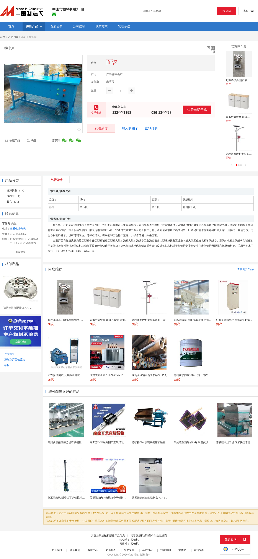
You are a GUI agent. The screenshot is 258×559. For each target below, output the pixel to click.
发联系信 (101, 128)
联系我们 (75, 550)
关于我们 (56, 550)
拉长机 (135, 539)
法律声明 (165, 550)
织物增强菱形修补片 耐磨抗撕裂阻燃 (195, 442)
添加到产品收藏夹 (14, 359)
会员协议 (147, 550)
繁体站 (182, 550)
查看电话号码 (197, 110)
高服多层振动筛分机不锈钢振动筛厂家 (70, 442)
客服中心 (93, 550)
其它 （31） (13, 201)
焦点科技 (133, 554)
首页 (2, 37)
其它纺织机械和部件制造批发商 (149, 535)
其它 (23, 37)
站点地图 (111, 550)
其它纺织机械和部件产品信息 (108, 535)
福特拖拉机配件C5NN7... (17, 307)
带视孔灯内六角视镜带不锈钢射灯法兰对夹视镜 (117, 497)
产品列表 (13, 37)
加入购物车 (130, 128)
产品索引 (9, 353)
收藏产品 (12, 140)
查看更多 (20, 252)
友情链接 (199, 550)
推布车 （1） (14, 196)
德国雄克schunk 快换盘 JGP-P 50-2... (152, 497)
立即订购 (151, 128)
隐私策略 (129, 550)
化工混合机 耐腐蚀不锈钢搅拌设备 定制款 (72, 497)
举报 (31, 140)
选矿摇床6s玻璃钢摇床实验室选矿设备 (154, 442)
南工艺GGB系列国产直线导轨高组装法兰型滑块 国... (120, 442)
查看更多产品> (245, 269)
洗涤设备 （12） (16, 190)
